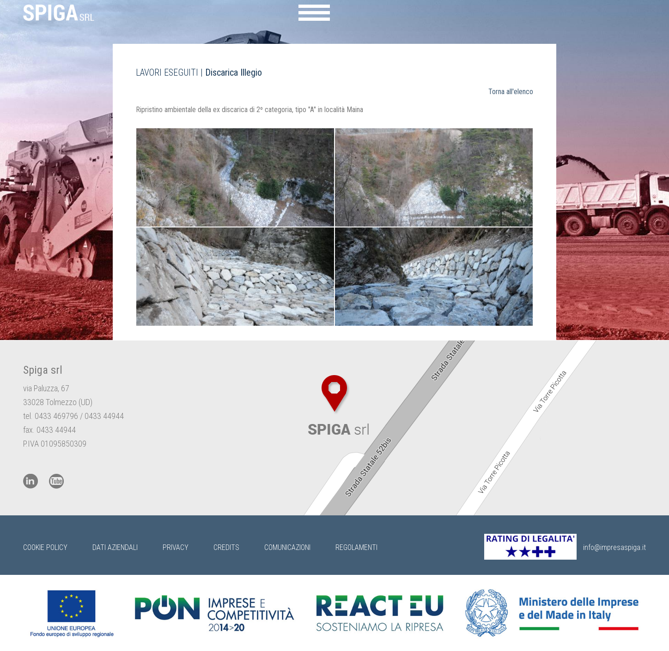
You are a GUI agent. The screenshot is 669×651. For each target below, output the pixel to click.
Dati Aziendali (115, 547)
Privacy (176, 547)
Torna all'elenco (510, 91)
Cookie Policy (45, 547)
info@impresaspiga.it (614, 547)
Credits (226, 547)
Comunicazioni (287, 547)
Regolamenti (356, 547)
